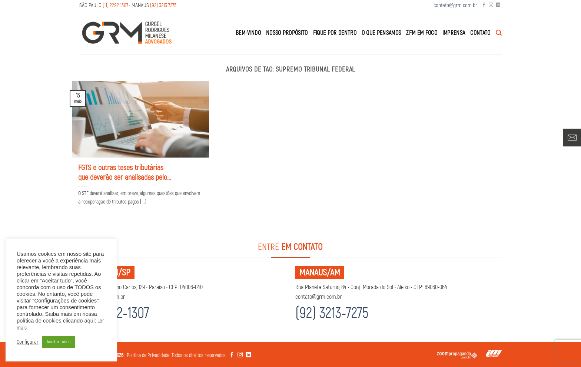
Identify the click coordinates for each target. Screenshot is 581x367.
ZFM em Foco (421, 33)
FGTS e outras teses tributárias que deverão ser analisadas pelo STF (122, 172)
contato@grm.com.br (455, 5)
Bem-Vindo (248, 33)
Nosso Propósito (287, 33)
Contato (480, 33)
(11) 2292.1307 (115, 5)
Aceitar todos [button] (58, 342)
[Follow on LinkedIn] (498, 5)
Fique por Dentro (334, 33)
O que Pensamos (381, 33)
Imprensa (453, 33)
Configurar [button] (28, 342)
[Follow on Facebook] (484, 5)
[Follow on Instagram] (491, 5)
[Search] (499, 33)
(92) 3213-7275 (331, 313)
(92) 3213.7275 (163, 5)
